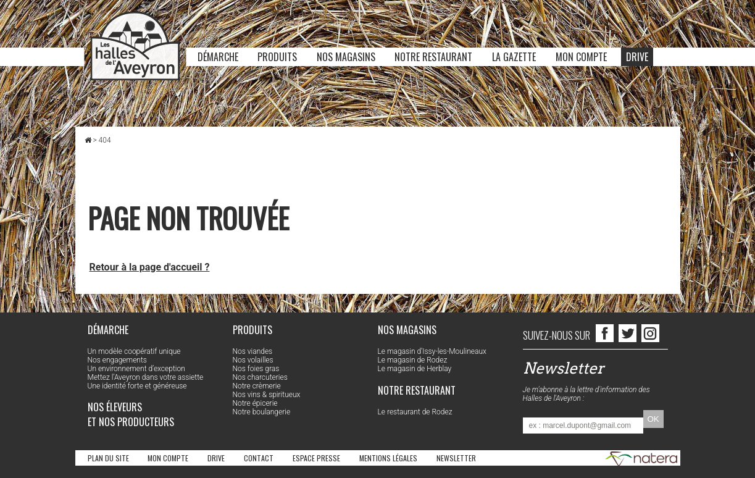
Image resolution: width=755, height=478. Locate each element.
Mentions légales (388, 458)
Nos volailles (253, 360)
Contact (258, 458)
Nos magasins (346, 56)
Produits (277, 56)
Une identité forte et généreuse (137, 386)
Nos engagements (117, 360)
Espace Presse (316, 458)
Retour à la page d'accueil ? (150, 267)
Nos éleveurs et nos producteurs (131, 414)
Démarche (218, 56)
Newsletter (456, 458)
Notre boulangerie (262, 412)
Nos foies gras (256, 368)
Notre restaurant (433, 56)
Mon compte (581, 56)
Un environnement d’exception (136, 368)
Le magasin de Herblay (415, 368)
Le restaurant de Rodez (415, 412)
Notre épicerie (255, 403)
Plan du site (108, 458)
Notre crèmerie (257, 386)
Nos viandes (253, 351)
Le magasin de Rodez (413, 360)
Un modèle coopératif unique (134, 351)
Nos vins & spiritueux (267, 394)
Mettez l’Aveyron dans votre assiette (146, 377)
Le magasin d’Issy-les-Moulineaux (432, 351)
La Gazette (514, 56)
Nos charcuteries (260, 377)
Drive (637, 56)
